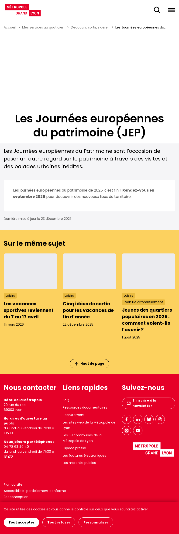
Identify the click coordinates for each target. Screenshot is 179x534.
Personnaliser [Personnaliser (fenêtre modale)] (95, 522)
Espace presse (74, 448)
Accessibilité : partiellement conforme (35, 490)
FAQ (66, 400)
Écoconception (16, 497)
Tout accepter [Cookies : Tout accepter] (21, 522)
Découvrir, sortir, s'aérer (90, 27)
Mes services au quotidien (43, 27)
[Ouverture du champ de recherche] (157, 10)
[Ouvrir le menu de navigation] (171, 10)
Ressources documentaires (85, 407)
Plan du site (13, 484)
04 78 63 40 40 (16, 446)
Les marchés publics (79, 462)
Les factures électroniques (84, 455)
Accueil (10, 27)
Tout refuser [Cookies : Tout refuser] (58, 522)
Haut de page (89, 363)
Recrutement (74, 415)
